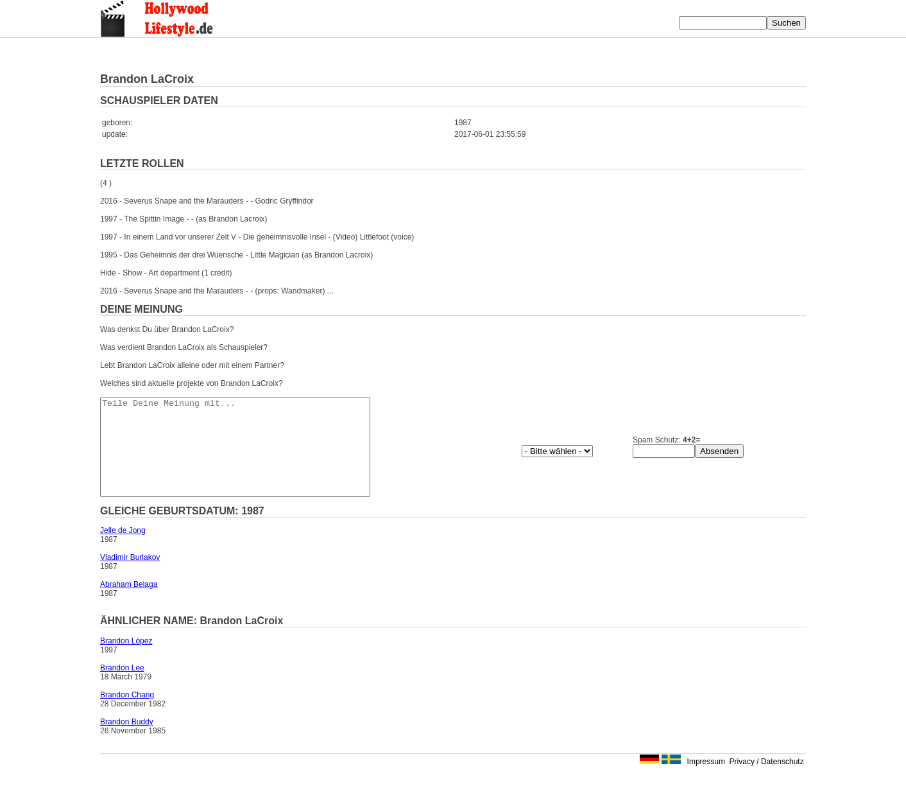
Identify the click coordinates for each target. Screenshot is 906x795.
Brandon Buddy (126, 741)
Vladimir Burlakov (130, 576)
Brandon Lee (122, 687)
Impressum (706, 780)
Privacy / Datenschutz (767, 780)
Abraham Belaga (128, 603)
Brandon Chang (127, 714)
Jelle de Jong (123, 549)
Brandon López (126, 660)
